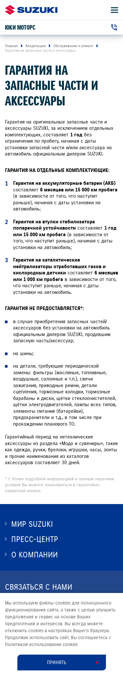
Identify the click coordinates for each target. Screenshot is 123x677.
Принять (56, 662)
